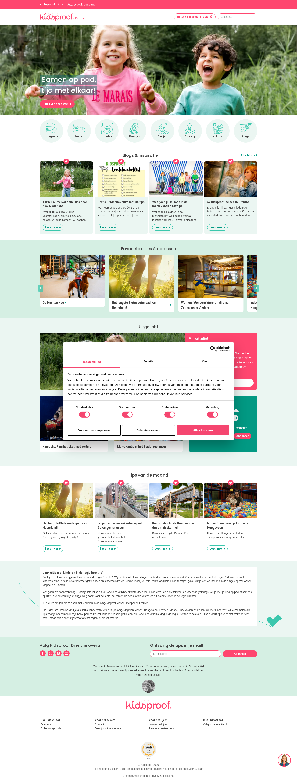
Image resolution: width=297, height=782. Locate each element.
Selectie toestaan (148, 430)
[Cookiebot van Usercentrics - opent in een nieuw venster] (213, 349)
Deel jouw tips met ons (108, 718)
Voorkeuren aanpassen (94, 430)
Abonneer (242, 431)
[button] (40, 288)
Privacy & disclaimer (162, 765)
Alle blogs (249, 155)
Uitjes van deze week (57, 104)
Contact (99, 714)
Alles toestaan (203, 430)
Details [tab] (148, 361)
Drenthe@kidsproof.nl (135, 765)
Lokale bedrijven (158, 714)
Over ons (46, 714)
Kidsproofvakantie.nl (215, 714)
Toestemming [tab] (91, 361)
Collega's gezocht (51, 718)
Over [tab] (205, 361)
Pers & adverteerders (161, 718)
